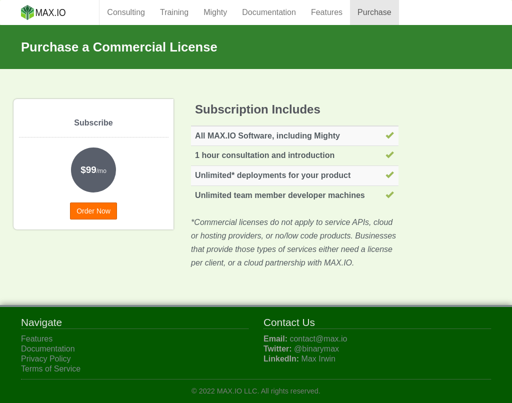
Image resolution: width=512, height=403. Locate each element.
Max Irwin (319, 358)
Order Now (93, 211)
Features (326, 12)
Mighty (215, 12)
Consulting (126, 12)
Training (174, 12)
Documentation (269, 12)
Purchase (375, 12)
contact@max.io (318, 338)
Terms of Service (50, 368)
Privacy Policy (46, 358)
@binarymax (316, 348)
